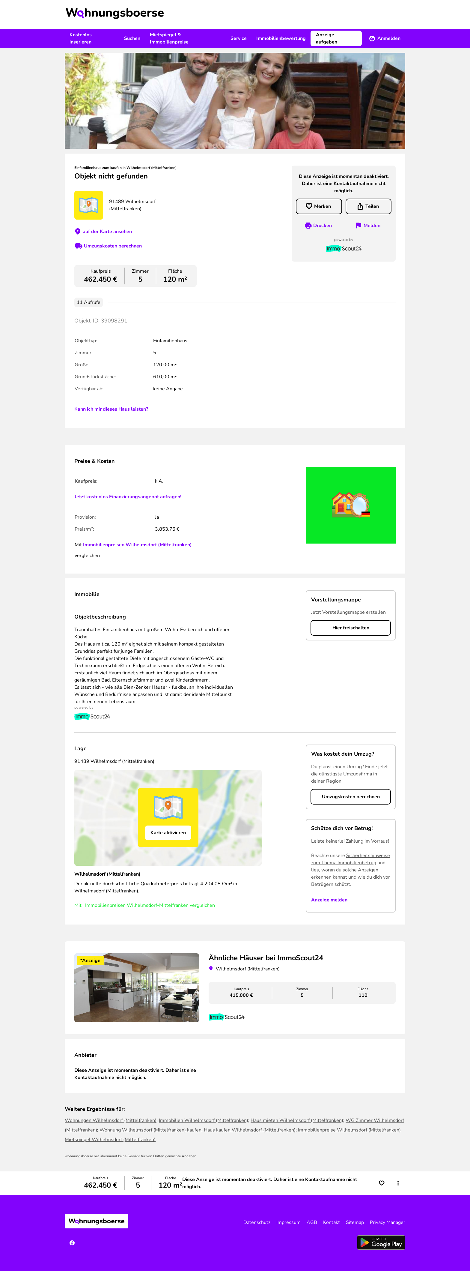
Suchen (132, 38)
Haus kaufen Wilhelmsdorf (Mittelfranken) (250, 1130)
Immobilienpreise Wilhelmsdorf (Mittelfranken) (349, 1130)
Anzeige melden (329, 900)
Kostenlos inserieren (81, 38)
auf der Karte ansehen (107, 231)
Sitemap (355, 1222)
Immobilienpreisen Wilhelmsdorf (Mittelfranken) (137, 544)
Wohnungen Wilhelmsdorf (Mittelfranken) (110, 1120)
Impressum (288, 1222)
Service (239, 38)
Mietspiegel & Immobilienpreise (169, 38)
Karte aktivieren (168, 832)
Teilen (372, 206)
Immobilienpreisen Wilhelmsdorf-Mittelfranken (137, 905)
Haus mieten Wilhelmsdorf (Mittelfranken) (297, 1120)
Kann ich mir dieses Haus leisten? (111, 409)
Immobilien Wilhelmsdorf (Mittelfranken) (203, 1120)
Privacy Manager (387, 1222)
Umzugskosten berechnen (113, 246)
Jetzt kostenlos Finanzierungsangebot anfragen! (128, 496)
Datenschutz (256, 1222)
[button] (398, 1183)
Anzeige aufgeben (326, 38)
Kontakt (331, 1222)
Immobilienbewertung (281, 38)
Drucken (322, 225)
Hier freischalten (350, 628)
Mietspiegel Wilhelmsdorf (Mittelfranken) (110, 1139)
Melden (372, 225)
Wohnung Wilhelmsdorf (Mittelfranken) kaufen (150, 1130)
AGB (312, 1222)
